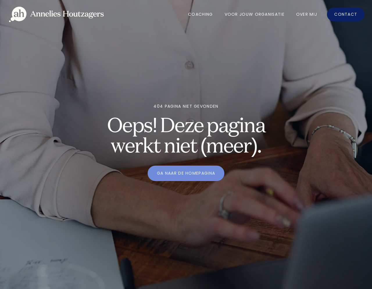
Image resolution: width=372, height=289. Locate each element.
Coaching (200, 14)
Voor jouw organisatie (255, 14)
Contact (345, 14)
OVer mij (306, 14)
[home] (56, 14)
